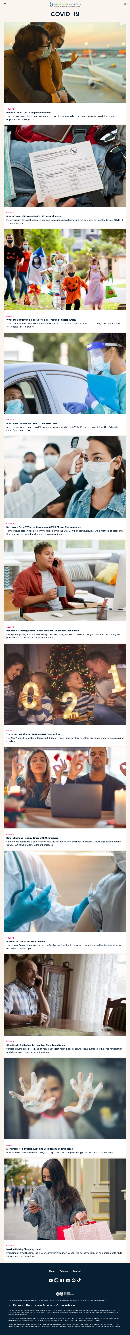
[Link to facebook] (62, 1281)
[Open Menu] (4, 4)
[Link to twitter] (56, 1281)
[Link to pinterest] (73, 1281)
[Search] (125, 4)
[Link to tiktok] (79, 1281)
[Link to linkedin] (68, 1281)
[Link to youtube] (50, 1281)
